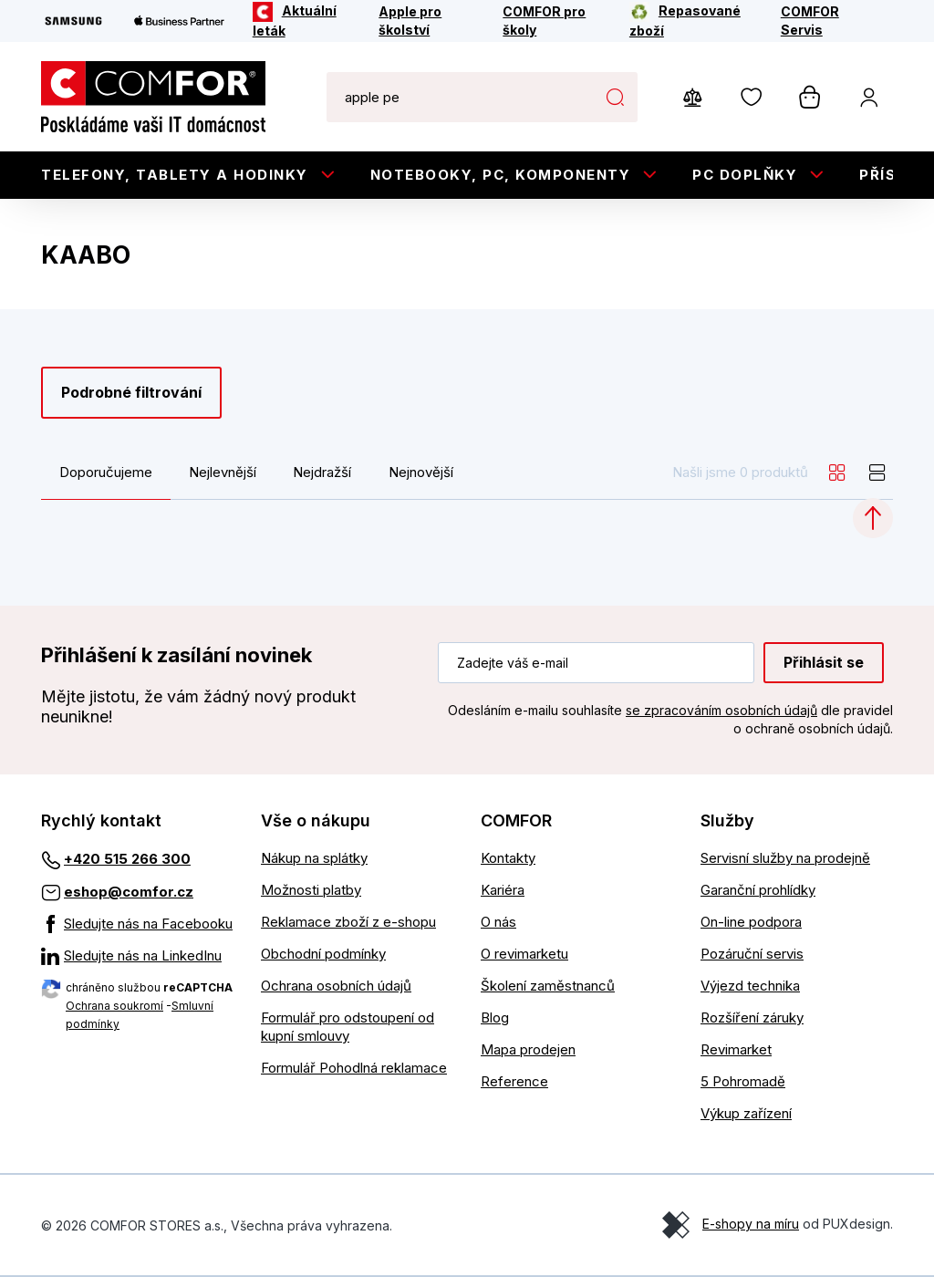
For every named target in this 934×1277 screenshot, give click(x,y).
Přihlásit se (824, 662)
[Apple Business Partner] (179, 21)
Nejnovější (421, 472)
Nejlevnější (222, 472)
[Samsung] (73, 21)
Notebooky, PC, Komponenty (500, 174)
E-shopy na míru (750, 1223)
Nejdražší (322, 472)
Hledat (614, 97)
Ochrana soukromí (114, 1005)
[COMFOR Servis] (824, 21)
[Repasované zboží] (692, 21)
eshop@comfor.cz (128, 891)
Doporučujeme (105, 472)
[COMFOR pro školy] (554, 21)
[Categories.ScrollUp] (873, 518)
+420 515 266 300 (127, 858)
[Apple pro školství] (428, 21)
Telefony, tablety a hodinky (174, 174)
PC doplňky (744, 174)
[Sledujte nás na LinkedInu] (137, 956)
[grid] (837, 472)
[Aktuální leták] (304, 21)
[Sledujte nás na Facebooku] (137, 924)
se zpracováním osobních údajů (721, 710)
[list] (877, 472)
